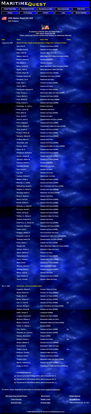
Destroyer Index (16, 403)
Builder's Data (45, 399)
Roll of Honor (45, 396)
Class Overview (16, 399)
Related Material (74, 396)
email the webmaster (53, 389)
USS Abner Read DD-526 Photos (16, 396)
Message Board (75, 399)
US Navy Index (45, 403)
